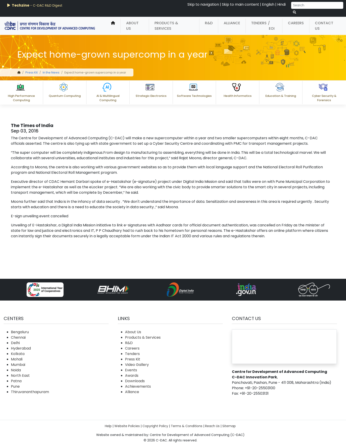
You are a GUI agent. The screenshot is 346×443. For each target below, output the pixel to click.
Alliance (232, 23)
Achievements (138, 386)
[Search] (317, 5)
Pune (15, 386)
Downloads (135, 381)
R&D (209, 23)
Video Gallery (137, 364)
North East (20, 375)
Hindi (281, 4)
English (268, 4)
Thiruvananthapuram (30, 391)
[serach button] (294, 12)
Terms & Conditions (186, 426)
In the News (51, 72)
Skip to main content (240, 4)
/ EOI (271, 25)
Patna (16, 381)
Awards (131, 375)
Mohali (16, 359)
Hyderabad (21, 348)
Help (108, 426)
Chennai (18, 337)
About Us (132, 25)
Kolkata (18, 353)
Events (131, 370)
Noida (16, 370)
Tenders (259, 23)
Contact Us (324, 25)
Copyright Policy (155, 426)
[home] (113, 26)
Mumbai (18, 364)
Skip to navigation (203, 4)
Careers (296, 23)
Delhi (15, 342)
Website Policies (127, 426)
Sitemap (229, 426)
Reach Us (212, 426)
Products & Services (166, 25)
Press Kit (31, 72)
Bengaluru (20, 332)
